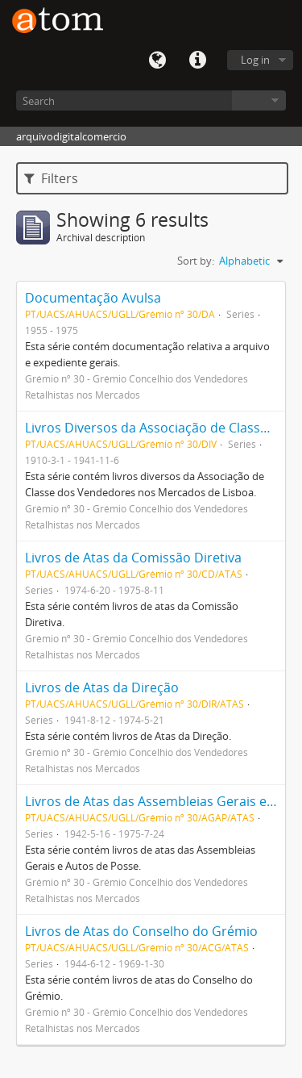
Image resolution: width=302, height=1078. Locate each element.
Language (157, 60)
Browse (259, 100)
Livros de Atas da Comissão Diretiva (133, 557)
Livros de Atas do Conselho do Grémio (141, 931)
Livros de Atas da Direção (102, 687)
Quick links (197, 60)
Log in (255, 59)
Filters (51, 178)
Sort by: (195, 260)
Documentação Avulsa (93, 298)
